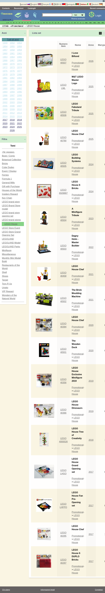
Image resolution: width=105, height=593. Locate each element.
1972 (5, 67)
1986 (19, 81)
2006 (12, 106)
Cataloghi (32, 8)
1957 (5, 50)
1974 (19, 67)
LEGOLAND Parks (11, 246)
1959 (19, 50)
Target (5, 280)
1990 (5, 88)
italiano (85, 4)
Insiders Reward (10, 194)
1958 (12, 50)
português (73, 4)
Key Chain (7, 198)
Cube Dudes (8, 167)
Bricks (5, 163)
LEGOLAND (8, 239)
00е (12, 26)
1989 (19, 85)
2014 (5, 116)
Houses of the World (12, 190)
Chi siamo (6, 590)
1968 (19, 60)
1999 (5, 99)
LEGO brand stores (11, 220)
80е (103, 22)
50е (90, 22)
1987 (5, 85)
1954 (5, 46)
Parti (35, 15)
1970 (12, 64)
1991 (12, 88)
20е (20, 26)
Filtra (4, 139)
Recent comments (97, 8)
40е (86, 22)
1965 (19, 57)
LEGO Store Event (11, 228)
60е (95, 22)
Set (17, 15)
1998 (19, 95)
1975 (5, 71)
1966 (5, 60)
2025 (19, 127)
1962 (19, 53)
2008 (5, 109)
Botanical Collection (11, 160)
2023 (5, 127)
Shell (4, 272)
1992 (19, 88)
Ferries (5, 175)
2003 (12, 102)
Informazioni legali (48, 590)
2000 (12, 99)
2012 (12, 113)
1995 (19, 92)
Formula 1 (7, 179)
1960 (5, 53)
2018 (12, 120)
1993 (5, 92)
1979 (12, 74)
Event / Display (9, 171)
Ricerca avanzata (78, 19)
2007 (19, 106)
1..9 (7, 22)
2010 (19, 109)
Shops (5, 276)
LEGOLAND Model (11, 243)
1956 (19, 46)
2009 (12, 109)
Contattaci (99, 590)
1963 (5, 57)
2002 (5, 102)
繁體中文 (60, 4)
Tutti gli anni (13, 39)
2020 (5, 123)
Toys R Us (7, 284)
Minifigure (26, 15)
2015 (12, 116)
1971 (19, 64)
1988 (12, 85)
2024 (12, 127)
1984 (5, 81)
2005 (5, 106)
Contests (6, 8)
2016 (19, 116)
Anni (4, 33)
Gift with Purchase (11, 186)
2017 (5, 120)
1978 (5, 74)
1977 (19, 71)
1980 (19, 74)
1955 (12, 46)
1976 (12, 71)
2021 (12, 123)
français (48, 4)
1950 (12, 43)
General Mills (8, 182)
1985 (12, 81)
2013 (19, 113)
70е (99, 22)
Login (98, 15)
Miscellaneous (9, 254)
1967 (12, 60)
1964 (12, 57)
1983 (19, 78)
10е (16, 26)
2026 (12, 130)
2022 (19, 123)
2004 (19, 102)
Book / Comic (8, 156)
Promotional (77, 63)
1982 (12, 78)
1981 (5, 78)
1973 (12, 67)
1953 (19, 43)
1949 (5, 43)
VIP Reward (8, 291)
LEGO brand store (11, 202)
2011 (5, 113)
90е (7, 26)
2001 (19, 99)
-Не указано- (8, 152)
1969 (5, 64)
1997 (12, 95)
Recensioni (18, 8)
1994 (12, 92)
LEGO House (10, 224)
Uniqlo (5, 287)
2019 (19, 120)
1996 (5, 95)
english (36, 4)
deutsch (97, 4)
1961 (12, 53)
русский (25, 4)
